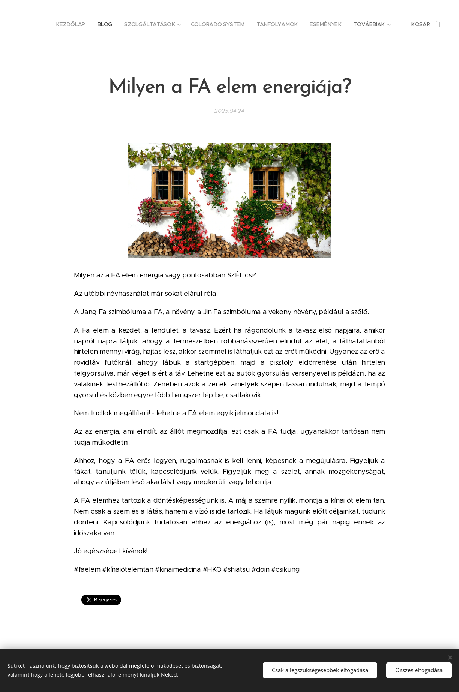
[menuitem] (74, 24)
